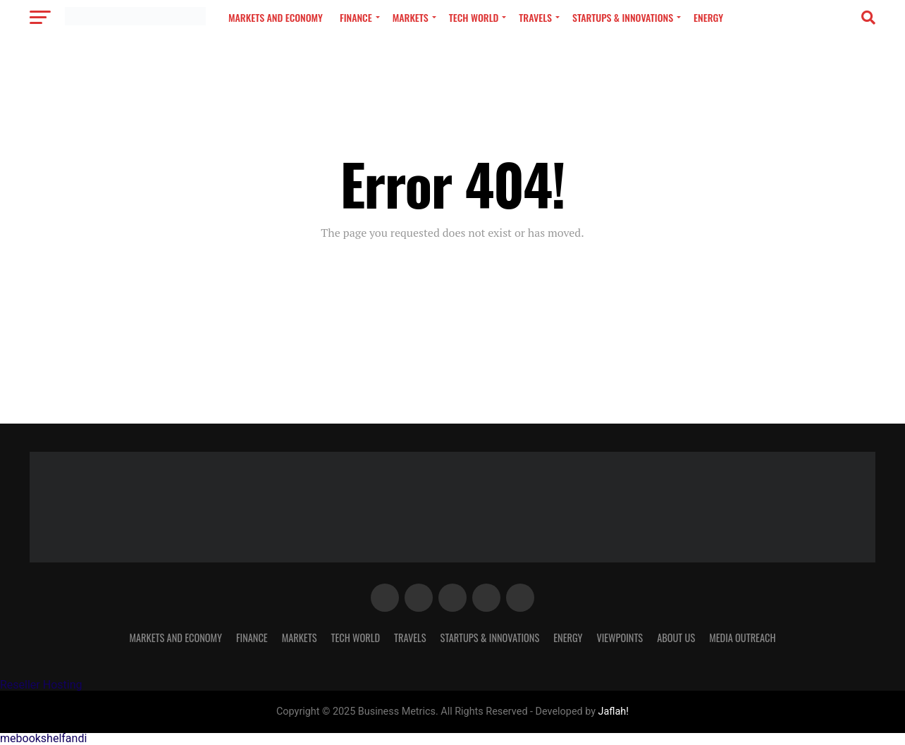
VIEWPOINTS (619, 637)
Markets (411, 17)
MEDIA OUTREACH (742, 637)
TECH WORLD (474, 17)
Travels (535, 17)
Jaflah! (613, 712)
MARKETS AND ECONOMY (275, 17)
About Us (676, 637)
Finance (356, 17)
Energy (708, 17)
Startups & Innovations (622, 17)
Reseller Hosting (41, 684)
